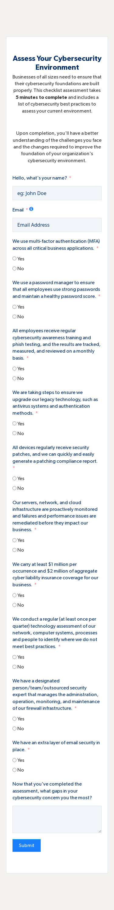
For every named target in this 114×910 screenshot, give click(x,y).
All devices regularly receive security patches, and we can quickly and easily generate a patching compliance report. (55, 454)
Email (18, 209)
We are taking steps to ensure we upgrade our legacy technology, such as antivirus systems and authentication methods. (55, 402)
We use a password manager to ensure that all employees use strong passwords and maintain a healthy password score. (56, 289)
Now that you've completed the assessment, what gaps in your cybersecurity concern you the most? (52, 791)
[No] (14, 268)
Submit (26, 845)
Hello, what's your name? (39, 178)
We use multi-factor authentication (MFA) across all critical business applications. (56, 244)
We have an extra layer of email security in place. (56, 746)
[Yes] (14, 258)
